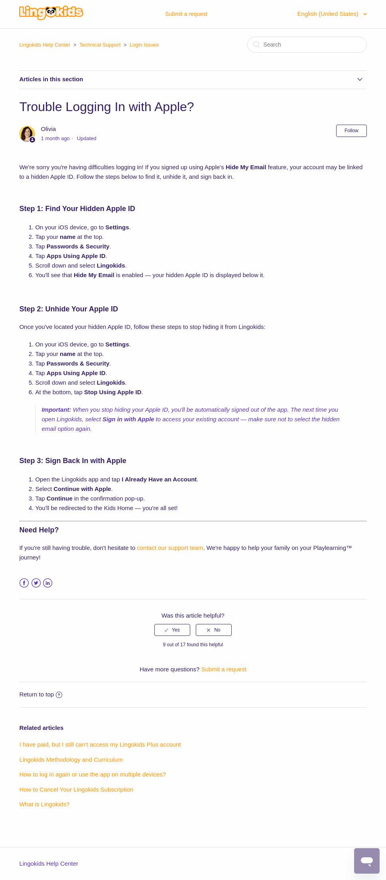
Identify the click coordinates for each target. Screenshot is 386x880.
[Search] (307, 45)
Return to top (40, 694)
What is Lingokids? (44, 804)
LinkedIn (48, 583)
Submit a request (186, 14)
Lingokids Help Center (44, 45)
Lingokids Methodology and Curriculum (70, 759)
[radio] (172, 630)
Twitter (36, 583)
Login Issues (144, 45)
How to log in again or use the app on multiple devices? (92, 774)
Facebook (24, 583)
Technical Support (99, 45)
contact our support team (170, 547)
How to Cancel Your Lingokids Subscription (76, 789)
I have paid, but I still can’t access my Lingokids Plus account (100, 744)
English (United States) (328, 13)
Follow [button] (351, 130)
